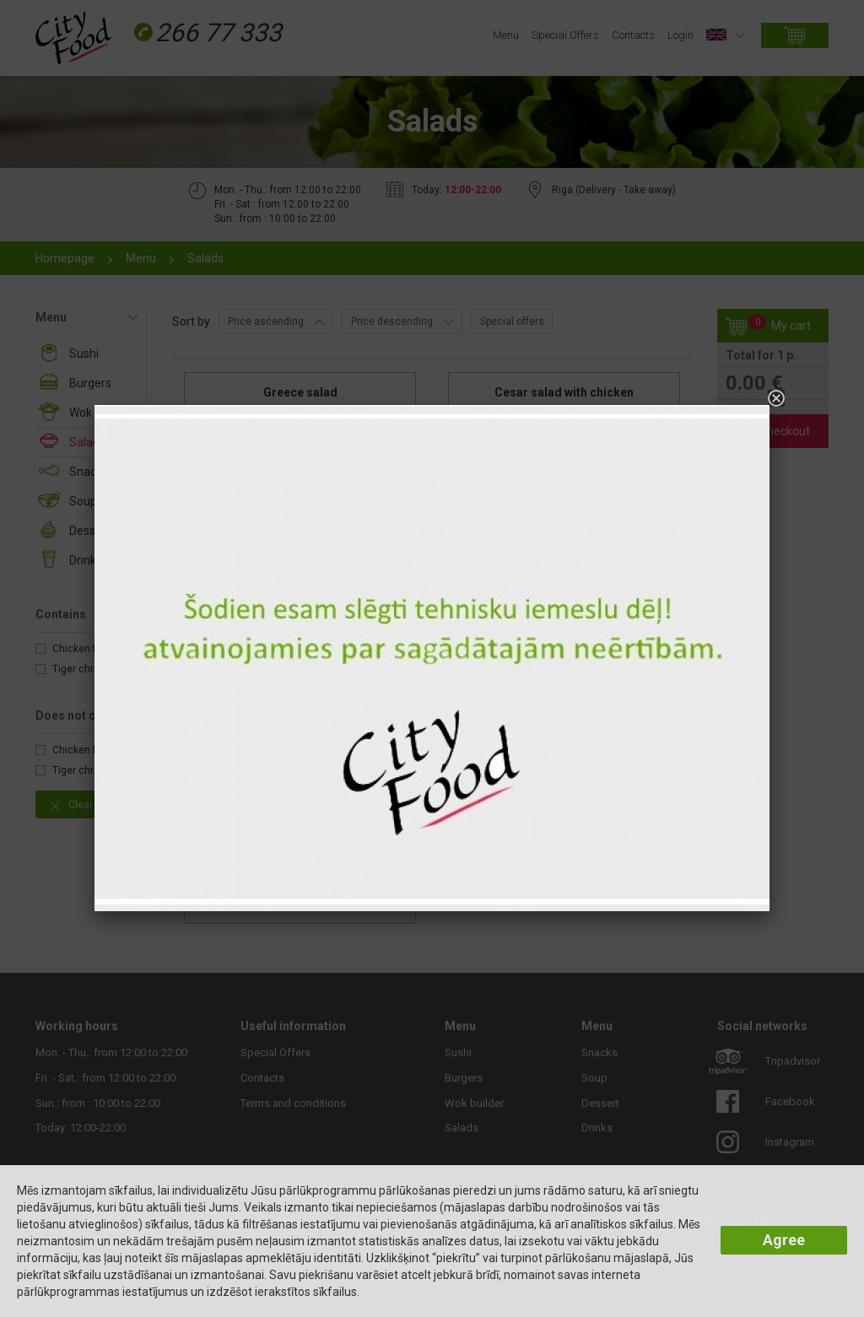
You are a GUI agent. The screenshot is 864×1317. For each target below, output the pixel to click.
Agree (784, 1240)
